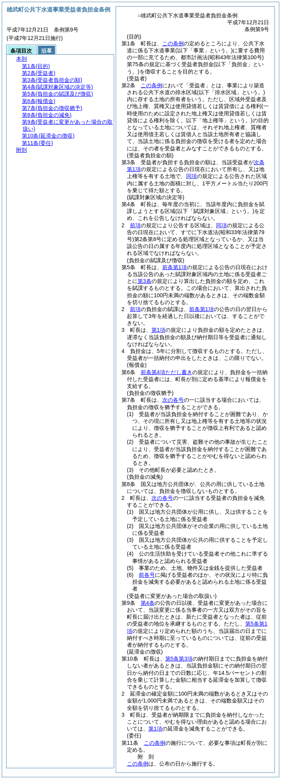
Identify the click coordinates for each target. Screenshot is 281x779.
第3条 (144, 281)
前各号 (147, 575)
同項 (191, 176)
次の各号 (173, 400)
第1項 (158, 330)
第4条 (148, 603)
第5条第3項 (179, 659)
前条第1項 (174, 267)
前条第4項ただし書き (166, 372)
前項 (135, 225)
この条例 (173, 43)
